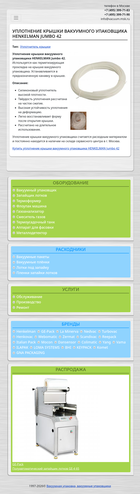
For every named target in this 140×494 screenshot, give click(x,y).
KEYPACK (84, 347)
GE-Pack (48, 331)
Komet (102, 347)
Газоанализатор (30, 211)
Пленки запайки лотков (36, 273)
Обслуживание (29, 297)
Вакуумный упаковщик (36, 190)
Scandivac (88, 337)
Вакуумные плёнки (32, 262)
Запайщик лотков (31, 195)
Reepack (109, 337)
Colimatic (89, 342)
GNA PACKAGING (30, 353)
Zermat (69, 337)
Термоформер (28, 201)
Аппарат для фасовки (35, 227)
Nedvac (90, 331)
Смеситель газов (30, 217)
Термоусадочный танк (35, 222)
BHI (68, 347)
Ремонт (22, 307)
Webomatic (47, 337)
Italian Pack (26, 342)
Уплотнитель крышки (35, 47)
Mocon (47, 342)
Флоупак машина (31, 206)
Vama (121, 342)
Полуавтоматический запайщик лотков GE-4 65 (45, 469)
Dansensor (67, 342)
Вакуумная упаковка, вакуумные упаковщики (78, 486)
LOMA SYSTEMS (47, 347)
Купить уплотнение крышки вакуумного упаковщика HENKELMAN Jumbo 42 (65, 148)
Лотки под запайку (32, 267)
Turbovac (109, 331)
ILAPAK (22, 347)
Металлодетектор (31, 233)
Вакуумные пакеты (32, 257)
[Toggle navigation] (16, 17)
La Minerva (69, 331)
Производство (28, 302)
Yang (107, 342)
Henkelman (26, 331)
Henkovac (24, 337)
